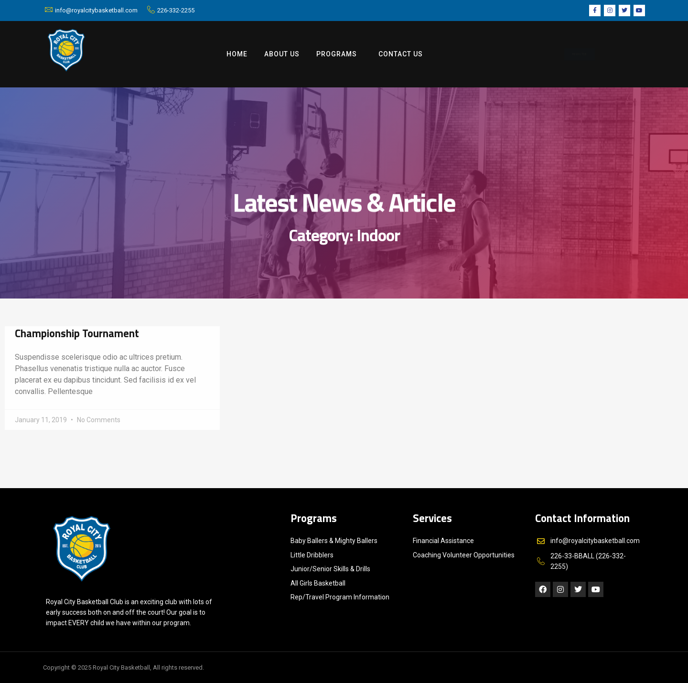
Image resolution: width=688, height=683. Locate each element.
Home (236, 54)
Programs (339, 54)
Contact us (400, 54)
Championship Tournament (77, 333)
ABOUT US (282, 54)
